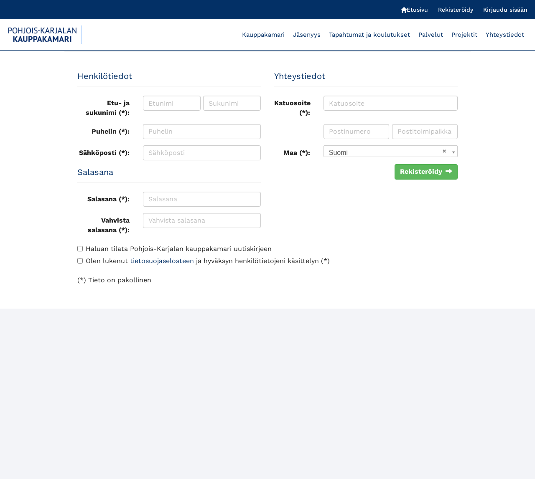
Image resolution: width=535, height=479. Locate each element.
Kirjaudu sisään (505, 9)
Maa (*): (296, 153)
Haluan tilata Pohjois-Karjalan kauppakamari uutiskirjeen (179, 249)
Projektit (464, 34)
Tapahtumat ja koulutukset (369, 34)
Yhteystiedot (505, 34)
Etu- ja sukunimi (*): (108, 108)
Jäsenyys (307, 34)
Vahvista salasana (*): (109, 225)
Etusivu (414, 9)
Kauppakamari (263, 34)
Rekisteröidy (455, 9)
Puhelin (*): (111, 131)
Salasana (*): (108, 199)
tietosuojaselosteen (162, 261)
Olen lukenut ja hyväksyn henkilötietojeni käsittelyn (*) (208, 261)
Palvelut (430, 34)
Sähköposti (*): (104, 153)
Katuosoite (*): (292, 108)
